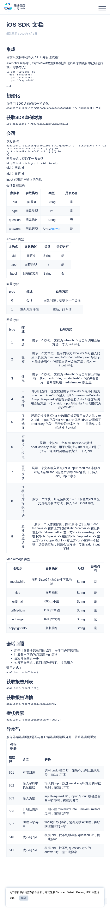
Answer (55, 236)
